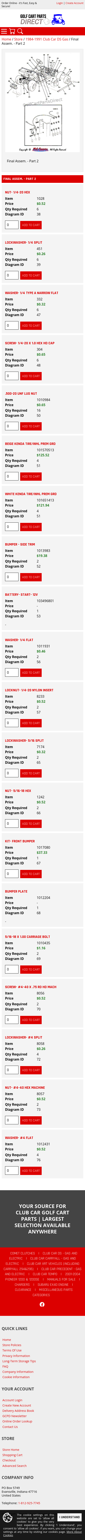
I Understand (69, 1517)
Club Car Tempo (45, 1274)
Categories (4, 31)
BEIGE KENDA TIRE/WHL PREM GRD (30, 444)
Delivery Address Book (18, 1411)
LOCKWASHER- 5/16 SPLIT (24, 740)
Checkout (9, 1460)
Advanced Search (15, 1466)
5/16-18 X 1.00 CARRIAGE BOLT (27, 937)
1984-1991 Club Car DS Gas (46, 39)
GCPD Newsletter (15, 1416)
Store (18, 39)
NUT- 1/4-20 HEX (17, 192)
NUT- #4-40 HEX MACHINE (25, 1087)
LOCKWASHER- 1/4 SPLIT (23, 242)
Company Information (18, 1372)
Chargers (22, 1284)
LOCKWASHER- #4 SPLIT (23, 1037)
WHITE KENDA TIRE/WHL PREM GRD (31, 494)
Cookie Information (16, 1377)
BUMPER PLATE (16, 891)
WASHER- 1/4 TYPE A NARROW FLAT (31, 293)
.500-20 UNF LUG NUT (21, 393)
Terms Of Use (12, 1350)
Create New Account (17, 1405)
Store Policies (12, 1345)
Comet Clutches (22, 1253)
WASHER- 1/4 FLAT (19, 640)
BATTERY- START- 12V (21, 594)
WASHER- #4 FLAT (19, 1138)
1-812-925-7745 (29, 1503)
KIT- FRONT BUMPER (20, 841)
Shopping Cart (13, 1455)
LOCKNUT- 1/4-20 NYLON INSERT (29, 690)
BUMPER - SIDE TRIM (20, 544)
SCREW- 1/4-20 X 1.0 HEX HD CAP (29, 343)
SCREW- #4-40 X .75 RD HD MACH (30, 987)
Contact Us (10, 1427)
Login (59, 3)
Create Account (75, 3)
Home (6, 39)
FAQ (5, 1366)
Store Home (11, 1450)
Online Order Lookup (17, 1421)
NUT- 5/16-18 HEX (18, 791)
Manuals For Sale (61, 1279)
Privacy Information (16, 1356)
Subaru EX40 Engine (53, 1284)
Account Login (13, 1400)
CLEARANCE (23, 1289)
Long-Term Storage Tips (19, 1361)
